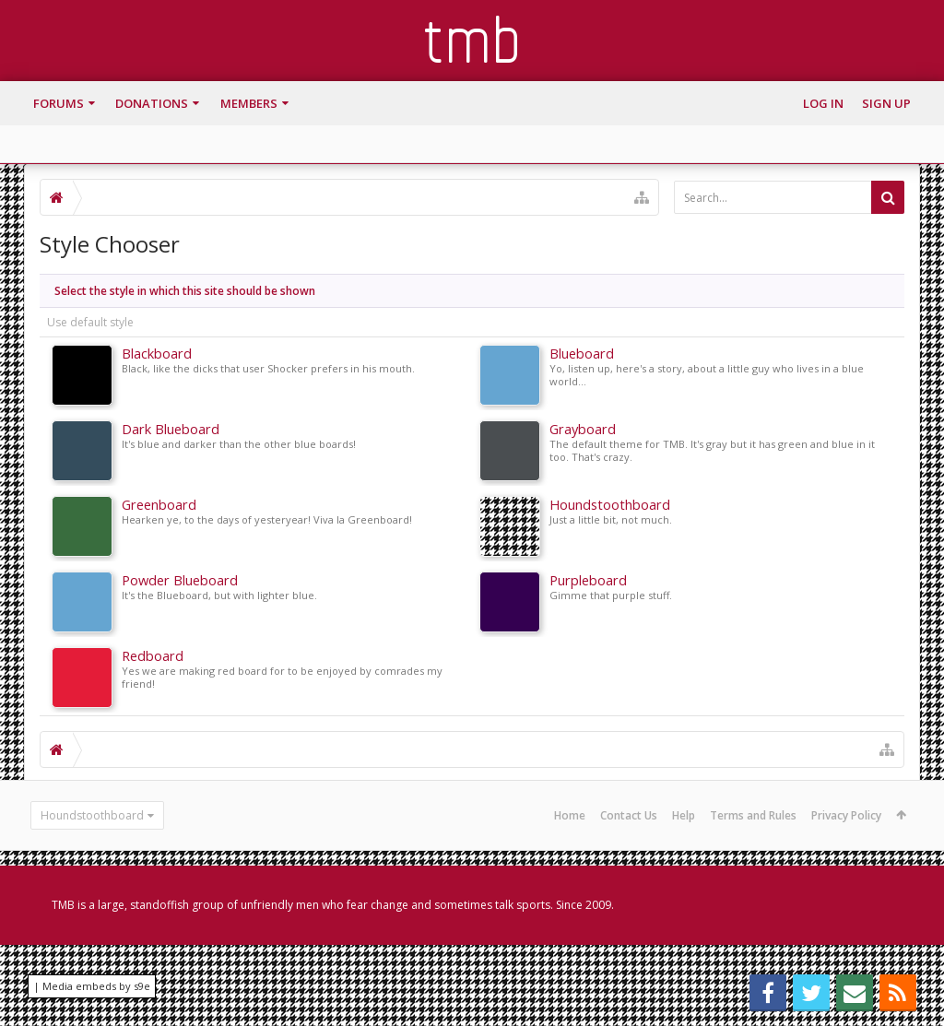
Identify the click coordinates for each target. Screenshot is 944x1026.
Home (569, 815)
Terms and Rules (753, 815)
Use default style (90, 322)
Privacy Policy (846, 815)
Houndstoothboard (92, 815)
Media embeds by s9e (96, 986)
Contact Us (628, 815)
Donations (151, 103)
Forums (58, 103)
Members (248, 103)
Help (683, 815)
